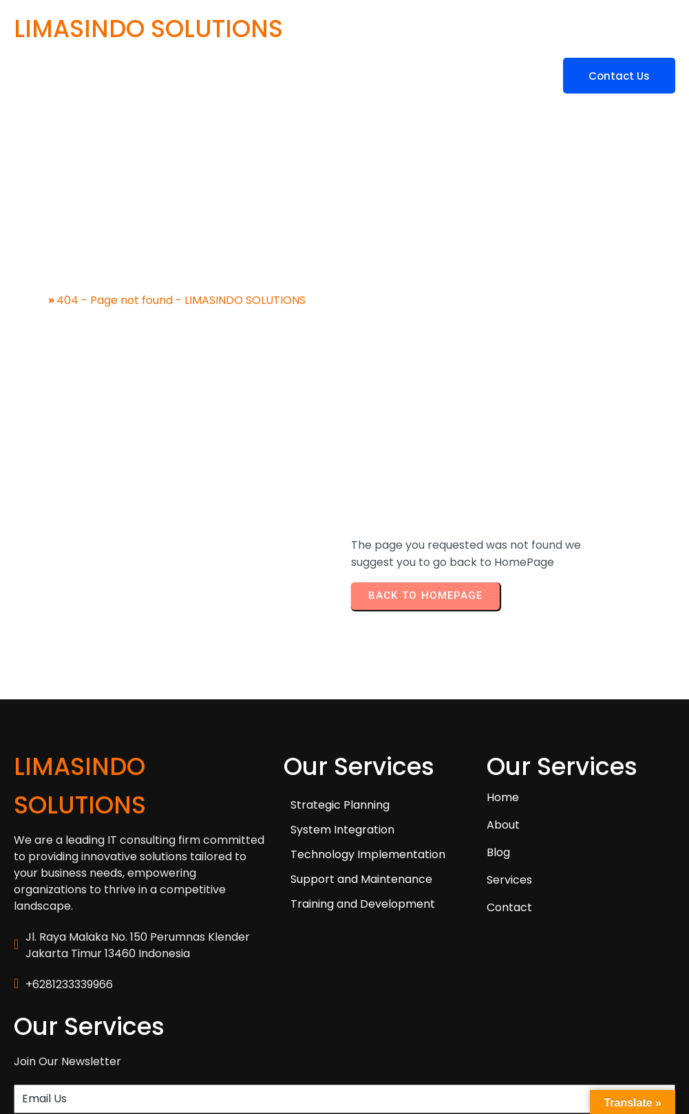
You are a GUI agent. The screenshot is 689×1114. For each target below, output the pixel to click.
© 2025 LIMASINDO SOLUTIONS (95, 1050)
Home (30, 281)
